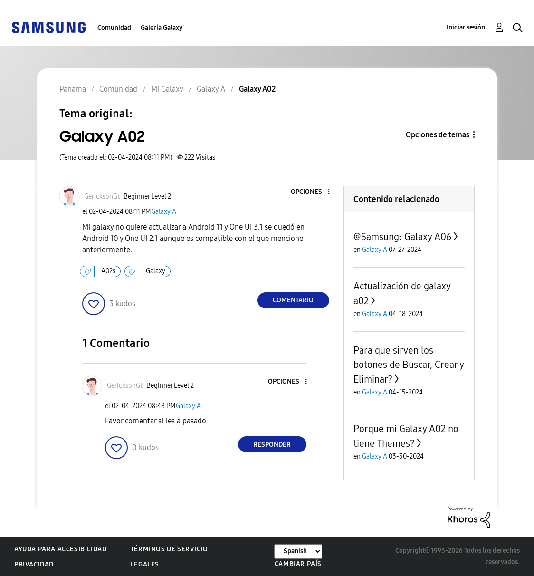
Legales (145, 564)
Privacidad (34, 564)
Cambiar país (298, 564)
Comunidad (114, 28)
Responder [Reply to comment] (272, 445)
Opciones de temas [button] (437, 134)
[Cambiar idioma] (298, 551)
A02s (108, 271)
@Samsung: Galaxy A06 (402, 236)
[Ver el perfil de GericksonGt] (102, 196)
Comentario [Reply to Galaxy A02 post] (293, 300)
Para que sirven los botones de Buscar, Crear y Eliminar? (408, 365)
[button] (312, 192)
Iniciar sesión (466, 27)
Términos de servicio (169, 549)
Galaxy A (163, 212)
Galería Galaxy (161, 28)
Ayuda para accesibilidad (60, 549)
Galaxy (155, 271)
